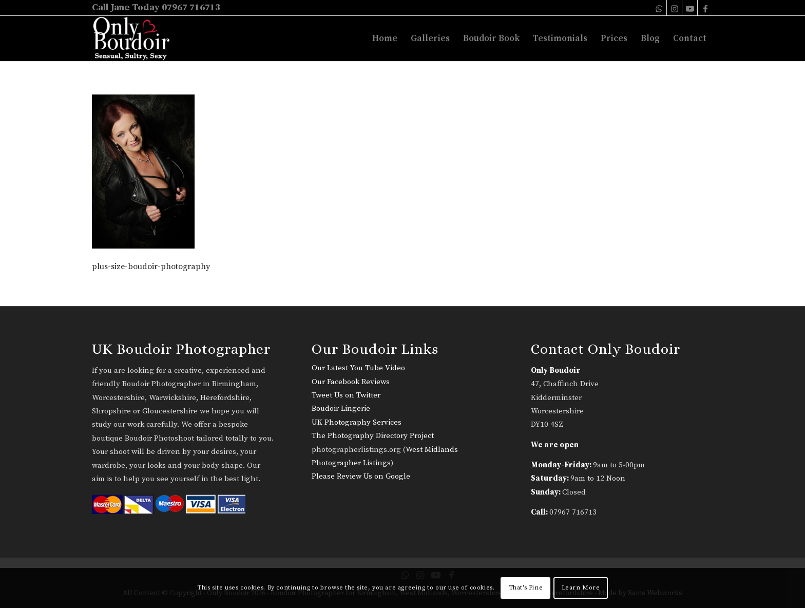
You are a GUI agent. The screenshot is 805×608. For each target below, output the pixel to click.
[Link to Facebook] (705, 7)
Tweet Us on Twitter (346, 395)
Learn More (581, 588)
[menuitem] (385, 38)
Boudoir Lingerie (341, 408)
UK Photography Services (356, 422)
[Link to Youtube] (689, 7)
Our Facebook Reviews (351, 382)
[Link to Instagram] (674, 7)
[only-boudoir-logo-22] (136, 38)
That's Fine (526, 588)
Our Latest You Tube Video (358, 368)
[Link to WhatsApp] (658, 7)
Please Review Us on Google (361, 476)
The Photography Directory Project (373, 436)
